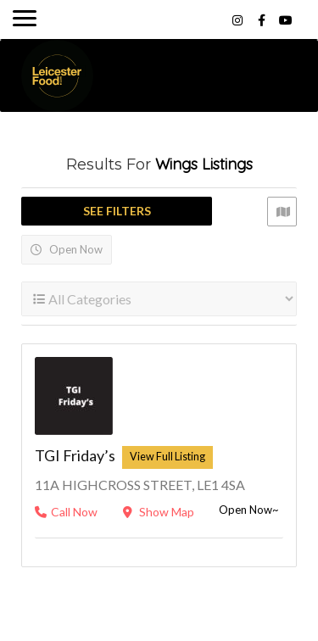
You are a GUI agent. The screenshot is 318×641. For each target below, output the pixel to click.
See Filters (117, 210)
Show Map (158, 511)
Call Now (66, 511)
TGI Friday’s (75, 455)
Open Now (67, 249)
